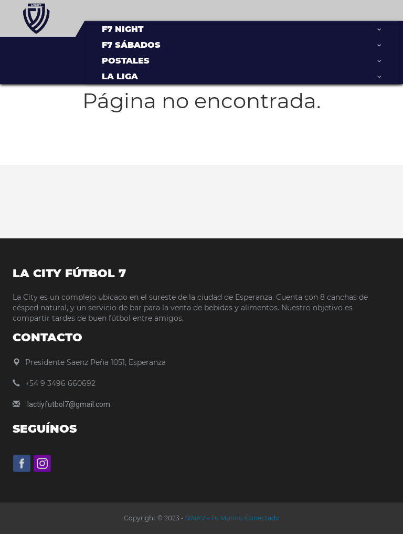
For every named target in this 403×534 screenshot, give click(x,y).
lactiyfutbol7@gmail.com (68, 404)
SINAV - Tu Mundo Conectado (232, 518)
